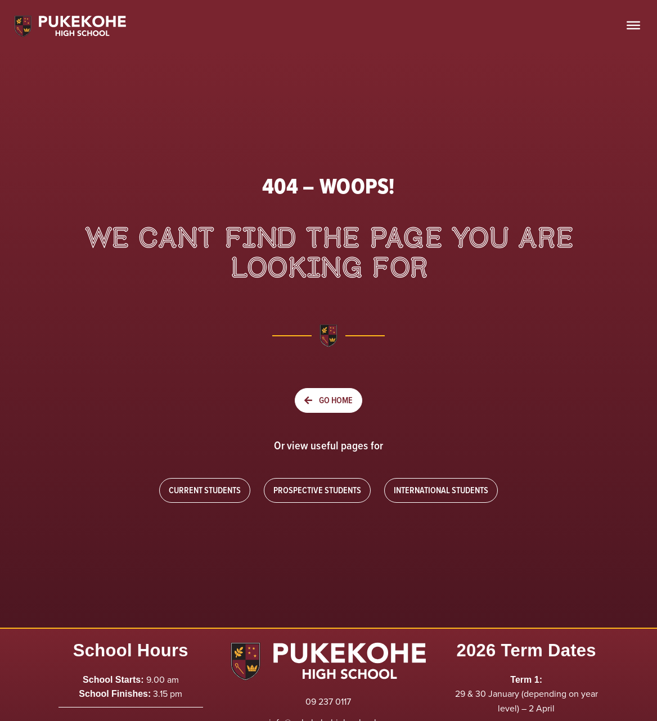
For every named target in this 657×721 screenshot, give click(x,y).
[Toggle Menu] (633, 25)
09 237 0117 (328, 701)
